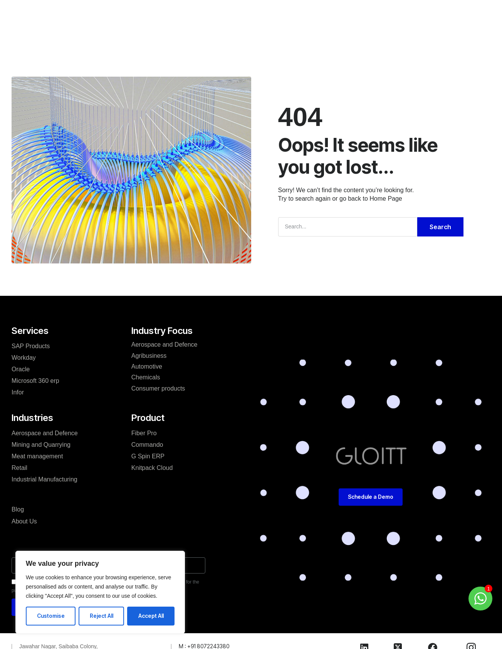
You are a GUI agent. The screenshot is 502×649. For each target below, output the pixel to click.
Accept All (151, 615)
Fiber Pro (144, 433)
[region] (100, 592)
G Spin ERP (148, 456)
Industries (192, 21)
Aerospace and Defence (45, 433)
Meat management (37, 456)
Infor (18, 392)
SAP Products (31, 346)
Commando (147, 444)
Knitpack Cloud (152, 468)
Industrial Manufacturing (44, 479)
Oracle (21, 369)
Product (231, 21)
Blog (260, 21)
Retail (19, 468)
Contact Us (317, 21)
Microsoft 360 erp (35, 380)
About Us (24, 521)
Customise (51, 615)
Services (151, 21)
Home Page (385, 198)
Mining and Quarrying (41, 444)
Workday (24, 357)
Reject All (101, 615)
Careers (284, 21)
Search (440, 227)
